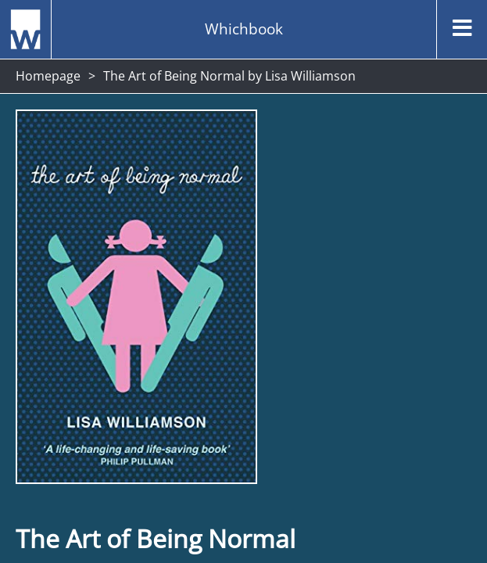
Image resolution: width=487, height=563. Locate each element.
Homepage (48, 75)
